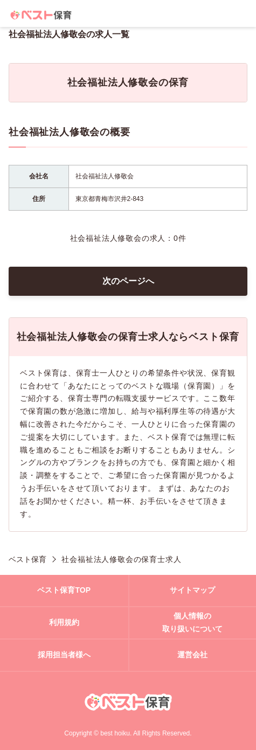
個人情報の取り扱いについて (192, 622)
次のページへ (128, 281)
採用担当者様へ (64, 654)
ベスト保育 (27, 559)
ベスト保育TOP (64, 590)
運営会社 (192, 654)
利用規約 (64, 622)
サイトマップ (192, 590)
